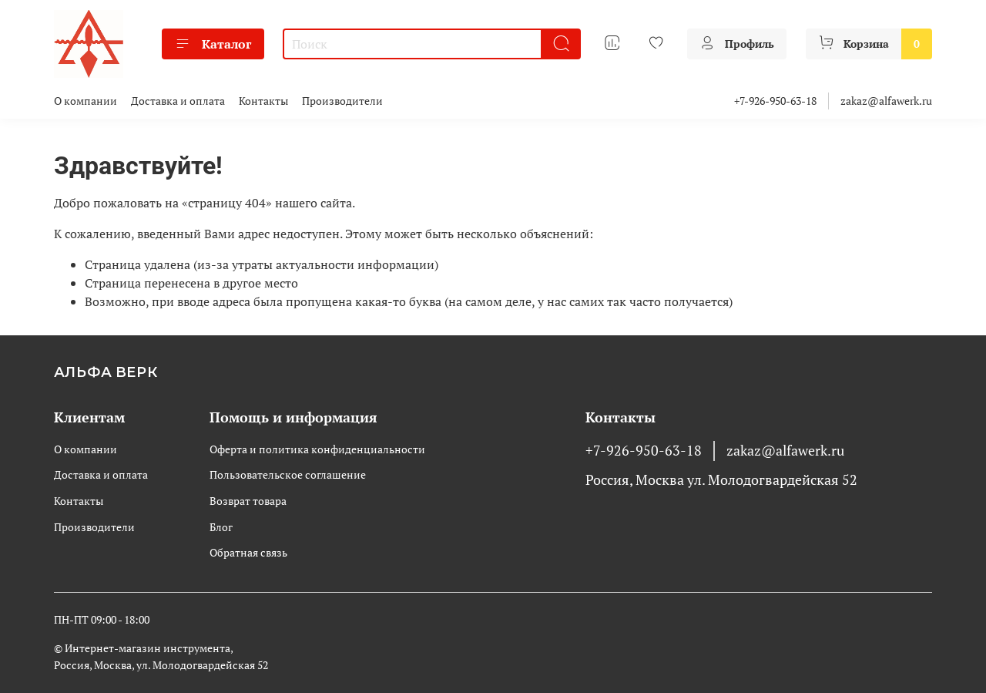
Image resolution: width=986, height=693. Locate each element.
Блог (221, 527)
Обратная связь (248, 552)
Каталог (213, 43)
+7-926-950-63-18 (775, 100)
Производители (342, 100)
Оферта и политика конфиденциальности (317, 449)
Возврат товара (248, 500)
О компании (85, 100)
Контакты (263, 100)
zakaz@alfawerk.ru (886, 100)
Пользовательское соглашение (288, 474)
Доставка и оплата (178, 100)
